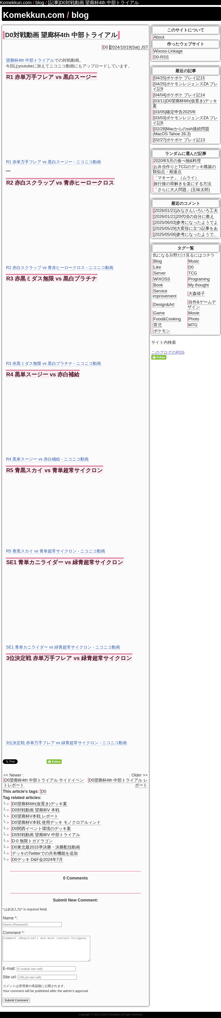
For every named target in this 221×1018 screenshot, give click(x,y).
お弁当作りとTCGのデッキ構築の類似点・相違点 (184, 169)
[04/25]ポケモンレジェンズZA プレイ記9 (185, 86)
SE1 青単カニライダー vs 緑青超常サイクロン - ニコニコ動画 (63, 647)
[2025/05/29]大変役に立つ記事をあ (186, 228)
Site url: (10, 981)
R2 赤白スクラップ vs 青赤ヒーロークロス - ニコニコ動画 (59, 267)
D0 (105, 47)
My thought (198, 285)
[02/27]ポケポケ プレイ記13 (179, 140)
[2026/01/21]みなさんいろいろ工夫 (186, 210)
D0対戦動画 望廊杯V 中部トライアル (46, 834)
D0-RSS (161, 57)
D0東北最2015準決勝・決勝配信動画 (46, 847)
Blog (158, 261)
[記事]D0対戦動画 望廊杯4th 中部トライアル (93, 2)
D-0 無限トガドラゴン (32, 841)
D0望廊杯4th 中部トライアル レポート (118, 783)
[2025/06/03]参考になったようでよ (186, 222)
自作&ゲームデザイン (201, 304)
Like (157, 267)
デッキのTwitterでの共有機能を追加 (45, 853)
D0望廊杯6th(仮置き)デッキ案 (39, 804)
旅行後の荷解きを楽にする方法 (182, 183)
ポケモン (162, 331)
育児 (158, 325)
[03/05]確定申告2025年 (175, 112)
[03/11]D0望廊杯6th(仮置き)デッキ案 (185, 103)
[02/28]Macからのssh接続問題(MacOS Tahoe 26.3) (181, 131)
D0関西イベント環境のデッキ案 (41, 828)
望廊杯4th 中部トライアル (30, 60)
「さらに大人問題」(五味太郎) (182, 189)
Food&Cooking (167, 319)
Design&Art (164, 304)
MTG (193, 325)
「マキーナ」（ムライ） (176, 177)
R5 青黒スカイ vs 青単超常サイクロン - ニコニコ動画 (55, 551)
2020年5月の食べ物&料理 (177, 160)
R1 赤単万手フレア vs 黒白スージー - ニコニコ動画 (53, 162)
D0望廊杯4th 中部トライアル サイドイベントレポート (43, 783)
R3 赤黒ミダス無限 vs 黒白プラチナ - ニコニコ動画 (53, 363)
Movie (193, 313)
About (159, 37)
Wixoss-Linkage (168, 51)
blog (80, 15)
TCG (192, 273)
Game (159, 313)
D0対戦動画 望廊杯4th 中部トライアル (61, 35)
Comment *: (14, 932)
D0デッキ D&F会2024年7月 (37, 859)
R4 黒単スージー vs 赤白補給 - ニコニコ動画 (47, 459)
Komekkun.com (33, 15)
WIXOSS (162, 279)
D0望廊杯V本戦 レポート (35, 816)
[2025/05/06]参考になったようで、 (186, 234)
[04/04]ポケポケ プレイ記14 (179, 95)
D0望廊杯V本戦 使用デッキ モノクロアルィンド (56, 822)
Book (158, 285)
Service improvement (164, 293)
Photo (193, 319)
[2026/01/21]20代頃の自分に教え (184, 216)
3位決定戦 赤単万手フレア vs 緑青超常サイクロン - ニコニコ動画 (66, 743)
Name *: (10, 918)
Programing (199, 279)
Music (193, 261)
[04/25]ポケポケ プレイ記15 (179, 78)
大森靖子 (196, 293)
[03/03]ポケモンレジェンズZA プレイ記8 (185, 120)
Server (160, 273)
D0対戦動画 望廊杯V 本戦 (35, 810)
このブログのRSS (168, 352)
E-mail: (10, 973)
